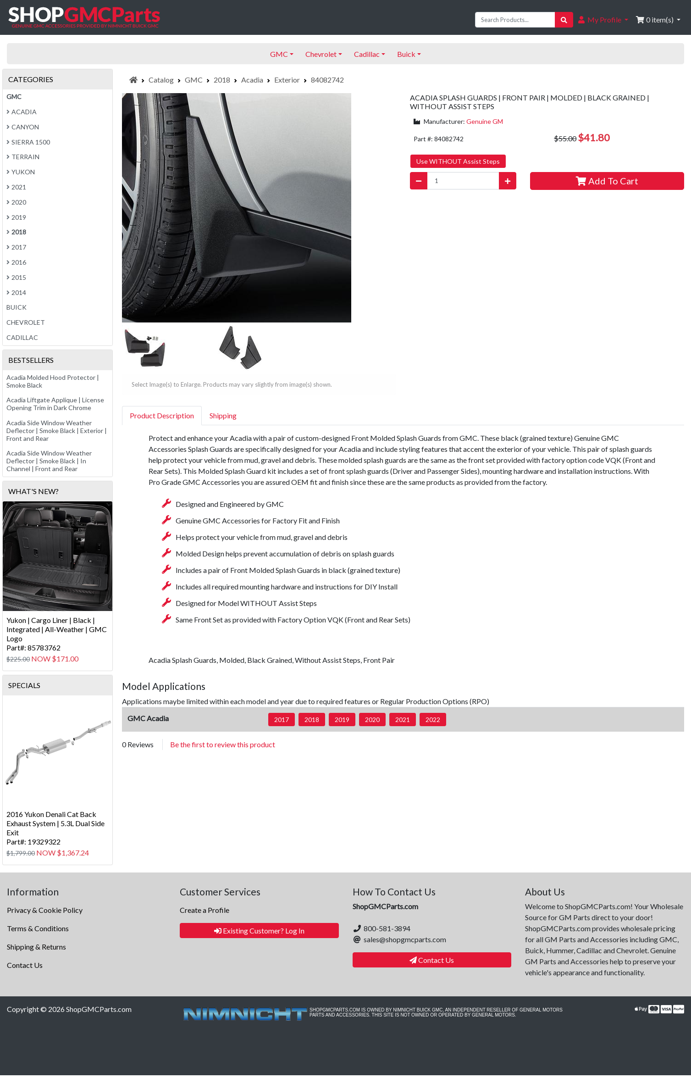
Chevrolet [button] (321, 54)
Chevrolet (25, 322)
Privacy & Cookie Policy (45, 910)
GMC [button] (279, 54)
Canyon (22, 127)
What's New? (33, 491)
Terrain (22, 157)
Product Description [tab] (162, 415)
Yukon (20, 172)
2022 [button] (433, 719)
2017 (16, 247)
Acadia (252, 79)
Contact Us (25, 965)
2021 (16, 187)
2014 (16, 292)
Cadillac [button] (367, 54)
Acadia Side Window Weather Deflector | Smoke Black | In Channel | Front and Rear (49, 460)
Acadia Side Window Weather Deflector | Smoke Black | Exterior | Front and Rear (56, 430)
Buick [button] (406, 54)
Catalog (161, 79)
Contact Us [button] (431, 960)
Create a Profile (204, 910)
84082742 (327, 79)
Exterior (287, 79)
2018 (222, 79)
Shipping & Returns (36, 946)
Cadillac (22, 337)
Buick (16, 307)
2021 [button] (402, 719)
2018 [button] (311, 719)
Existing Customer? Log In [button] (259, 930)
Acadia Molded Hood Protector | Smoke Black (52, 381)
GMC (194, 79)
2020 (16, 202)
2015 (16, 277)
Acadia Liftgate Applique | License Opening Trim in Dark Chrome (55, 403)
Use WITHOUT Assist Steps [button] (458, 161)
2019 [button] (342, 719)
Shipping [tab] (223, 415)
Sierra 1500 (28, 142)
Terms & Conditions (38, 928)
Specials (24, 685)
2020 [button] (372, 719)
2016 (16, 262)
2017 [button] (281, 719)
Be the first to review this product (222, 744)
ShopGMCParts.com (99, 1009)
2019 (16, 217)
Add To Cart (607, 180)
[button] (602, 20)
